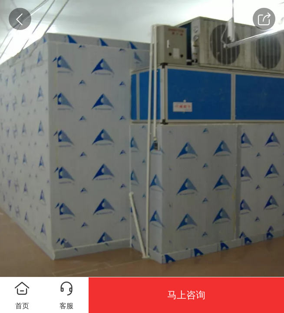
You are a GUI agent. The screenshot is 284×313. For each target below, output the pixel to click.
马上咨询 (186, 295)
